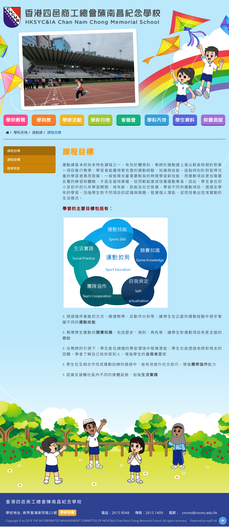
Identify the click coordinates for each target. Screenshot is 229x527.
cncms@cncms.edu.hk (199, 512)
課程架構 (13, 159)
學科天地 (21, 132)
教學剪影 (13, 168)
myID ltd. (211, 520)
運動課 (37, 132)
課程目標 (13, 151)
